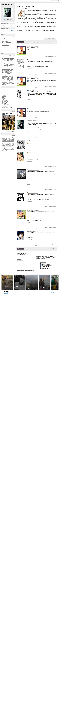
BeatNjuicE (3, 140)
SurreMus (10, 145)
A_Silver (13, 138)
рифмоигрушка (4, 77)
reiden (5, 56)
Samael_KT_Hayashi (5, 145)
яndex (5, 84)
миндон (3, 97)
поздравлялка (4, 73)
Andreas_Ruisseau (8, 139)
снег (8, 78)
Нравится (48, 38)
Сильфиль (3, 149)
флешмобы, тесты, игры (6, 107)
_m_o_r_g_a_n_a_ (9, 138)
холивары (3, 82)
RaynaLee (12, 144)
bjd (4, 55)
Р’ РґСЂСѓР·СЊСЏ (9, 19)
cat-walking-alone (8, 140)
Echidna (10, 141)
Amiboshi (3, 139)
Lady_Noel (3, 143)
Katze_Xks (6, 142)
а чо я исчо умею (10, 56)
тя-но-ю (3, 105)
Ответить (47, 56)
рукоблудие (8, 77)
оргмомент (8, 71)
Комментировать (20, 248)
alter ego (3, 55)
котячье (3, 106)
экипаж (3, 84)
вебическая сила (9, 59)
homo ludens (12, 55)
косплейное (3, 102)
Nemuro (12, 143)
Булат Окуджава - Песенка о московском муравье (7, 47)
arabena (12, 139)
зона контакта (8, 64)
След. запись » (41, 42)
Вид (49, 1)
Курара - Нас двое (5, 49)
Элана (6, 150)
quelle (10, 144)
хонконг (6, 82)
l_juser (13, 142)
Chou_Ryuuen (6, 141)
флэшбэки (3, 103)
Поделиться (53, 38)
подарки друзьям (4, 101)
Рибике (13, 148)
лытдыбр (21, 35)
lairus (2, 56)
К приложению (12, 111)
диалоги (10, 63)
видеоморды (4, 95)
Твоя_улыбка (7, 149)
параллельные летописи (7, 72)
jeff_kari (3, 142)
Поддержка (47, 1)
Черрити (3, 150)
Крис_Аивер (8, 147)
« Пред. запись (30, 42)
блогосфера (6, 58)
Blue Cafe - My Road (5, 45)
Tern (2, 146)
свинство (12, 77)
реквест (3, 98)
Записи (3, 4)
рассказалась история (7, 76)
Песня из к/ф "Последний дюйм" (7, 43)
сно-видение (11, 78)
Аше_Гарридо (9, 146)
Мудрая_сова (9, 148)
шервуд (12, 83)
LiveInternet (4, 1)
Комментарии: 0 (8, 42)
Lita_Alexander (7, 143)
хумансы (10, 82)
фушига (13, 80)
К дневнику (36, 42)
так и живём (7, 79)
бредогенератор (4, 96)
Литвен (3, 148)
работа (3, 75)
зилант (3, 64)
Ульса (13, 149)
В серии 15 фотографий (11, 131)
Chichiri (3, 141)
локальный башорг (6, 67)
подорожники (4, 100)
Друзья (6, 4)
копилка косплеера (5, 104)
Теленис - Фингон (5, 41)
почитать (9, 73)
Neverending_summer (5, 144)
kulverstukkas (10, 142)
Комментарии (10, 4)
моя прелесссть (4, 99)
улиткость (9, 80)
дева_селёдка (4, 147)
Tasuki (13, 145)
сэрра (2, 79)
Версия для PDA (53, 292)
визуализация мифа (5, 94)
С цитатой (50, 56)
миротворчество (6, 69)
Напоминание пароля (20, 260)
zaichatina (4, 146)
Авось (27, 0)
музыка (11, 69)
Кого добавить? (10, 137)
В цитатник (54, 56)
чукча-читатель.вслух (6, 83)
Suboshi (4, 5)
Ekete (13, 141)
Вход (16, 0)
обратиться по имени (35, 46)
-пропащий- (3, 138)
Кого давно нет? (4, 137)
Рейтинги (21, 0)
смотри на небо (5, 78)
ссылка (38, 47)
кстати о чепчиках (8, 65)
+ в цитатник (29, 8)
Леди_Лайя (12, 147)
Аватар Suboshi (7, 12)
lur (10, 143)
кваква (13, 64)
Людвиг (5, 148)
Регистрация (12, 0)
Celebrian (12, 140)
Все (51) (13, 135)
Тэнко (11, 149)
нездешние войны (5, 70)
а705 (2, 58)
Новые (54, 42)
